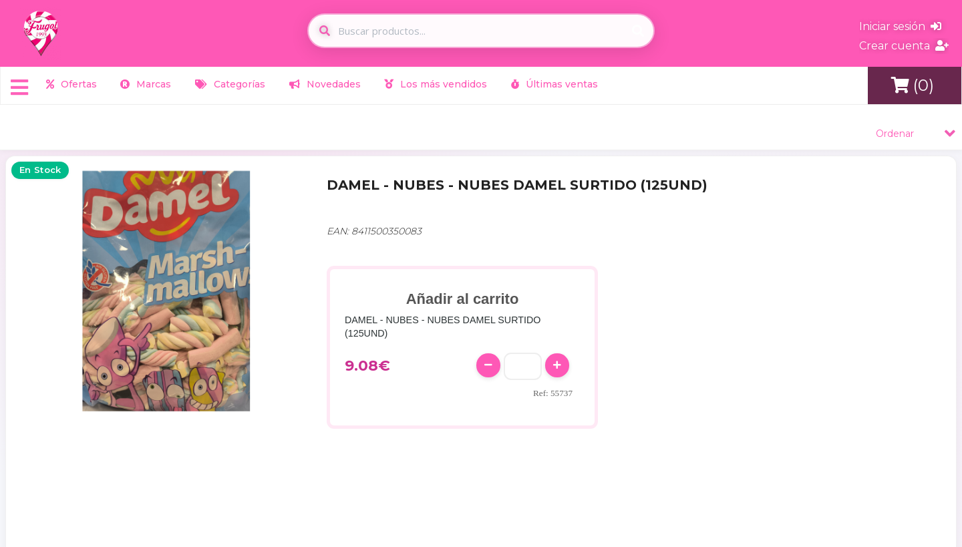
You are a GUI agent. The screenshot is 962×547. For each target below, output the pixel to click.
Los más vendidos (435, 84)
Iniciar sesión (900, 26)
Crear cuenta (904, 45)
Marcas (145, 84)
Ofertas (71, 84)
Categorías (230, 84)
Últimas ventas (554, 84)
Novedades (325, 84)
